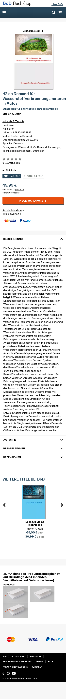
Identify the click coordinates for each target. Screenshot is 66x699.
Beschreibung (13, 239)
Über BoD (57, 4)
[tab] (33, 237)
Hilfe (50, 661)
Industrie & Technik (13, 121)
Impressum (36, 656)
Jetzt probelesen (31, 30)
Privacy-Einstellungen (15, 667)
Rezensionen (12, 457)
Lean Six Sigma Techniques (34, 523)
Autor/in (9, 439)
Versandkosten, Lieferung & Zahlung (23, 661)
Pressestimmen (14, 448)
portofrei (19, 189)
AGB (4, 656)
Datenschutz (18, 656)
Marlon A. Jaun (11, 113)
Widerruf (37, 667)
